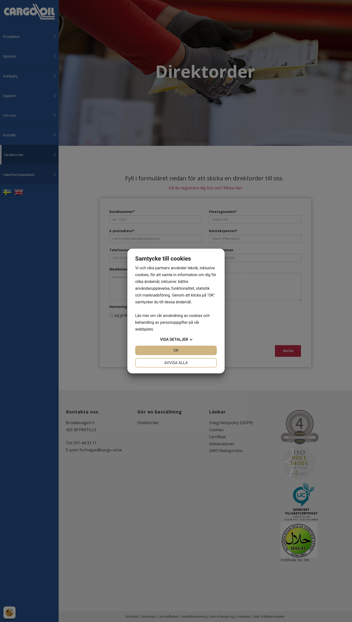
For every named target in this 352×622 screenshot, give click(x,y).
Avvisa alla (176, 362)
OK (175, 350)
